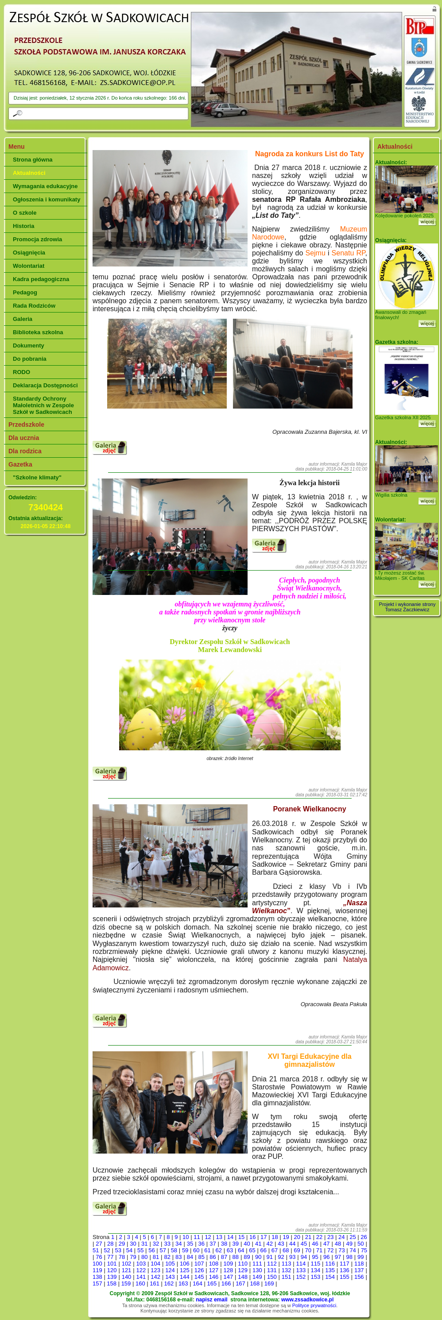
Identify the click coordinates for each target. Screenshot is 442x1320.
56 (151, 1250)
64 (241, 1250)
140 (127, 1277)
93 (292, 1257)
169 (269, 1283)
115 (315, 1263)
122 (141, 1270)
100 (97, 1263)
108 (214, 1263)
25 (352, 1237)
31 (144, 1243)
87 (224, 1257)
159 (126, 1283)
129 (243, 1270)
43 (281, 1243)
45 (304, 1243)
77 (110, 1257)
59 (185, 1250)
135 (330, 1270)
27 (99, 1243)
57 (162, 1250)
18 (274, 1237)
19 (286, 1237)
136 (344, 1270)
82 (167, 1257)
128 (228, 1270)
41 (258, 1243)
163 (183, 1283)
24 (341, 1237)
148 (243, 1277)
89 (247, 1257)
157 (97, 1283)
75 (364, 1250)
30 (133, 1243)
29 (122, 1243)
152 (301, 1277)
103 (141, 1263)
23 (330, 1237)
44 (292, 1243)
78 (122, 1257)
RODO (21, 372)
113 (286, 1263)
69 (297, 1250)
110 (243, 1263)
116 (330, 1263)
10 (185, 1237)
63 (230, 1250)
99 (360, 1257)
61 (207, 1250)
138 (97, 1277)
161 (154, 1283)
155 (344, 1277)
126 (199, 1270)
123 (155, 1270)
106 (185, 1263)
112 (272, 1263)
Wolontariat (28, 265)
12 (208, 1237)
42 (270, 1243)
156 (359, 1277)
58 (174, 1250)
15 (241, 1237)
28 (110, 1243)
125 (185, 1270)
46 (315, 1243)
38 (224, 1243)
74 (352, 1250)
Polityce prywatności (314, 1305)
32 (156, 1243)
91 (270, 1257)
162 (169, 1283)
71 (319, 1250)
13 (219, 1237)
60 (196, 1250)
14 (230, 1237)
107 (199, 1263)
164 (197, 1283)
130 (257, 1270)
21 (308, 1237)
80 (144, 1257)
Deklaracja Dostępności (45, 385)
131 (272, 1270)
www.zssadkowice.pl (307, 1300)
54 (129, 1250)
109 (228, 1263)
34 (178, 1243)
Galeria (22, 319)
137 (359, 1270)
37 (212, 1243)
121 (127, 1270)
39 (236, 1243)
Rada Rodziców (34, 305)
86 (212, 1257)
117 (344, 1263)
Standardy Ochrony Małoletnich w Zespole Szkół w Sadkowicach (43, 405)
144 (185, 1277)
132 (286, 1270)
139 (112, 1277)
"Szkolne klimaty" (37, 477)
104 (155, 1263)
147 (228, 1277)
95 (315, 1257)
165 (212, 1283)
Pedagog (25, 292)
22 (319, 1237)
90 (258, 1257)
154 (330, 1277)
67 (274, 1250)
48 (338, 1243)
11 (197, 1237)
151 (286, 1277)
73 (341, 1250)
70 (308, 1250)
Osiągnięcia (29, 252)
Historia (23, 226)
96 (326, 1257)
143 (170, 1277)
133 (301, 1270)
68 (286, 1250)
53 (118, 1250)
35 (190, 1243)
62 (219, 1250)
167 (240, 1283)
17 (263, 1237)
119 (97, 1270)
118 (359, 1263)
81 (156, 1257)
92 (281, 1257)
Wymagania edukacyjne (45, 186)
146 (214, 1277)
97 (338, 1257)
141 (141, 1277)
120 (112, 1270)
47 (326, 1243)
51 (96, 1250)
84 (190, 1257)
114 (301, 1263)
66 (263, 1250)
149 (257, 1277)
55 (140, 1250)
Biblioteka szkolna (38, 332)
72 (330, 1250)
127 (214, 1270)
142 (155, 1277)
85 (201, 1257)
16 (252, 1237)
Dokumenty (28, 345)
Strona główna (33, 159)
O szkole (24, 212)
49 (349, 1243)
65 (252, 1250)
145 (199, 1277)
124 (170, 1270)
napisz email (211, 1300)
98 (349, 1257)
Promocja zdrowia (37, 239)
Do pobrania (30, 358)
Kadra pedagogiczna (41, 279)
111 (257, 1263)
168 (255, 1283)
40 (247, 1243)
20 (297, 1237)
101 (112, 1263)
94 (304, 1257)
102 (127, 1263)
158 (111, 1283)
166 (226, 1283)
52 (107, 1250)
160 (140, 1283)
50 (360, 1243)
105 (170, 1263)
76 (99, 1257)
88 (236, 1257)
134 (315, 1270)
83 (178, 1257)
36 (201, 1243)
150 (272, 1277)
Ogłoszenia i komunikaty (46, 199)
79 (133, 1257)
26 (364, 1237)
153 (315, 1277)
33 (167, 1243)
